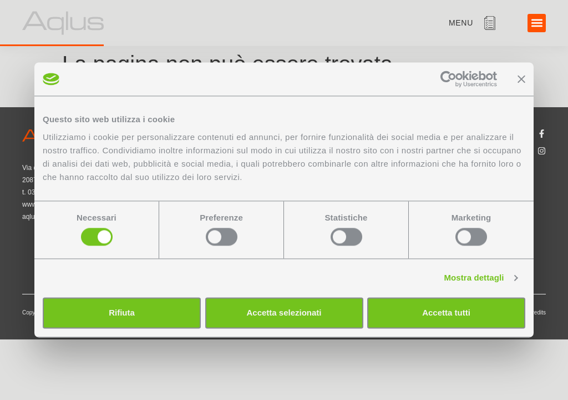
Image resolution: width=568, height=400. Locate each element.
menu (461, 22)
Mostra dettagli (474, 278)
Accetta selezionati (283, 312)
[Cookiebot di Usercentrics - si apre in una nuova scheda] (448, 79)
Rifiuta (122, 312)
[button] (537, 23)
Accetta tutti (446, 312)
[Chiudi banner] (521, 79)
